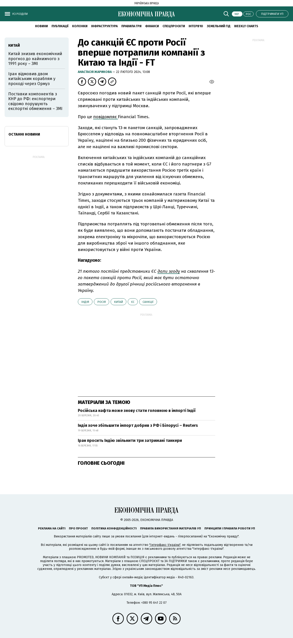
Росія (101, 302)
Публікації (60, 26)
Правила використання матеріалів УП (170, 528)
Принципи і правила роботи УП (229, 528)
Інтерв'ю (196, 26)
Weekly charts (246, 26)
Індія (85, 302)
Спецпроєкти (174, 26)
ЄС (132, 302)
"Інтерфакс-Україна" (164, 545)
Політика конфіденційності (114, 528)
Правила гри (131, 26)
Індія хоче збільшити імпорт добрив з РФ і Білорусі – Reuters (138, 425)
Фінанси (152, 26)
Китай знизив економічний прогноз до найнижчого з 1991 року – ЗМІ (35, 58)
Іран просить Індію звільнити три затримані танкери (130, 440)
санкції (148, 302)
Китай (118, 302)
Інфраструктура (104, 26)
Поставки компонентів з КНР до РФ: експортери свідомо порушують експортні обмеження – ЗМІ (35, 101)
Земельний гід (219, 26)
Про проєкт (78, 528)
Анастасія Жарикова (95, 72)
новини (41, 26)
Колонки (79, 26)
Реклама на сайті (51, 528)
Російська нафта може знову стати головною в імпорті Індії (136, 410)
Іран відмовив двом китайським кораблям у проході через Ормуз (31, 78)
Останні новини (24, 134)
